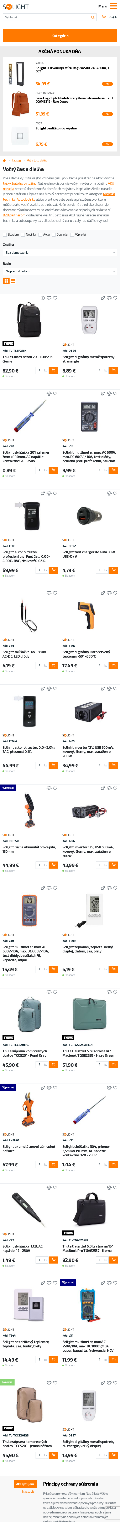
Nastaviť (28, 1491)
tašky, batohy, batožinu (19, 183)
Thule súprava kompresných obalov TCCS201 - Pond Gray (24, 1053)
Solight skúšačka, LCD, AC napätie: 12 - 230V (22, 1248)
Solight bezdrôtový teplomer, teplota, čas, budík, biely (25, 1344)
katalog (16, 160)
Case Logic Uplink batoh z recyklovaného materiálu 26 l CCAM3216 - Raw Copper (74, 99)
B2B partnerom (14, 215)
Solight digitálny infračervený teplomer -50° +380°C (86, 654)
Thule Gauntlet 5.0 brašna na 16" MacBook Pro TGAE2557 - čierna (87, 1248)
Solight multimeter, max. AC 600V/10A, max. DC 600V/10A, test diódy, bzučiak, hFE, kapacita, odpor (25, 953)
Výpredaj (80, 234)
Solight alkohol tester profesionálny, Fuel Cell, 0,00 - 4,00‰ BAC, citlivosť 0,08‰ (26, 556)
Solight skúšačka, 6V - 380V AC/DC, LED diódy (24, 654)
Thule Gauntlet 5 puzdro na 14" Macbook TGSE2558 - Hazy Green (88, 1053)
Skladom (13, 234)
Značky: (8, 244)
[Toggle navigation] (113, 6)
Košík (109, 17)
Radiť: (7, 263)
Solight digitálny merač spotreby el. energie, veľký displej (88, 1443)
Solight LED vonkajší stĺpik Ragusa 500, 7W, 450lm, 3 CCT (72, 69)
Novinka (31, 234)
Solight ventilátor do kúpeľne (56, 128)
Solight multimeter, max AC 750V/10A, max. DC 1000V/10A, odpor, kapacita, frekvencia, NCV (88, 1346)
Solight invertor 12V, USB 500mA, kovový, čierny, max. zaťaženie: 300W (88, 851)
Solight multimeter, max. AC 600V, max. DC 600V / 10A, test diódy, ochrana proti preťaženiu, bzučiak (89, 456)
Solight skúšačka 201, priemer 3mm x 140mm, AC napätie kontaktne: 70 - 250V (25, 456)
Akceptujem (25, 1484)
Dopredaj (62, 234)
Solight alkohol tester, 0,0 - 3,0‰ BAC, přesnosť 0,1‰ (28, 749)
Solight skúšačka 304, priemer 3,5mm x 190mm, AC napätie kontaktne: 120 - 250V (86, 1150)
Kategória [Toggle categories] (60, 36)
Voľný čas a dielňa (37, 160)
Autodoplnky (26, 199)
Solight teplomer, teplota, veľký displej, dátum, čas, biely (87, 949)
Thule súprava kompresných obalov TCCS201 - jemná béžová (27, 1443)
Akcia (46, 234)
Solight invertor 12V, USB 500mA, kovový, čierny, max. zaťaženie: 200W (88, 751)
